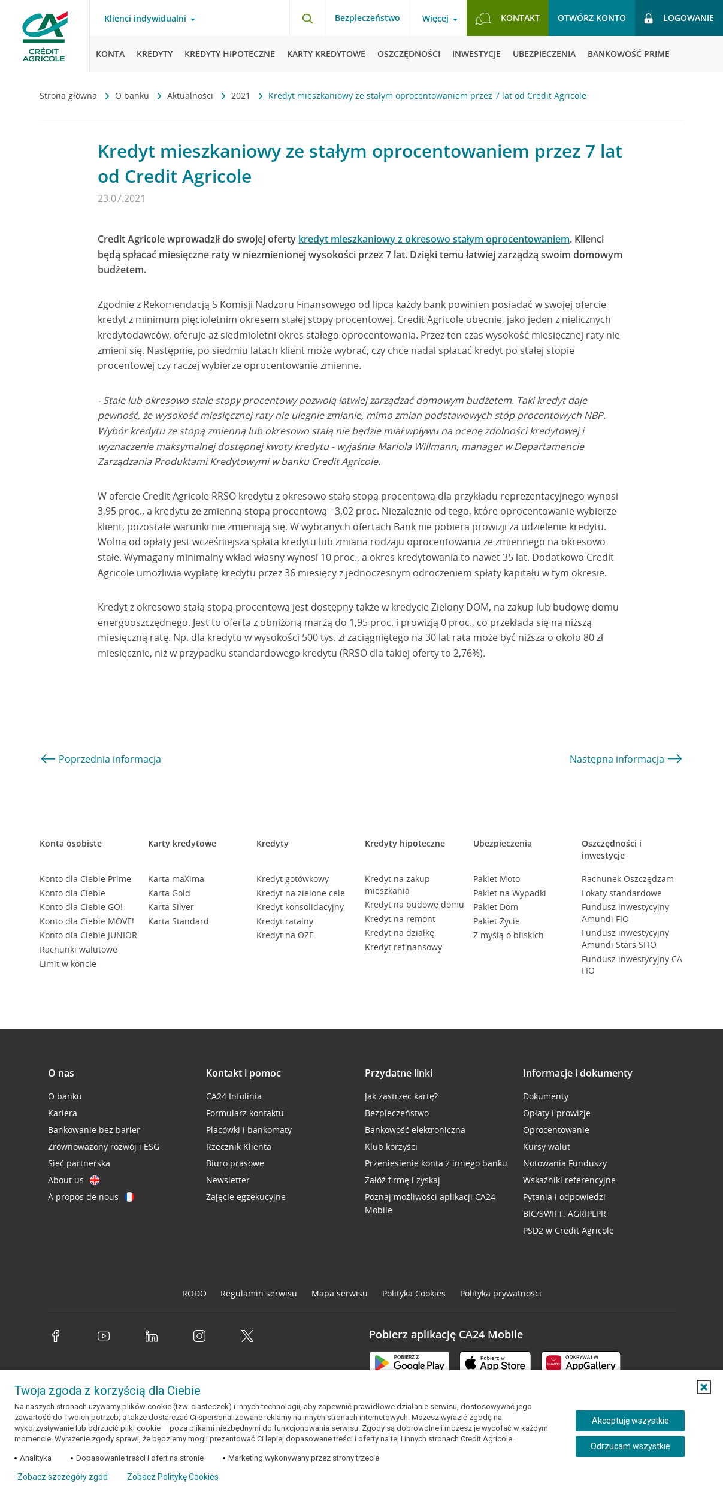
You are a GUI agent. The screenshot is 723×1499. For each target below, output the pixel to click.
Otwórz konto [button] (592, 17)
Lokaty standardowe (622, 893)
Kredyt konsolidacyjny (300, 906)
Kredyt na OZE (285, 935)
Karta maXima (176, 878)
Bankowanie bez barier (94, 1129)
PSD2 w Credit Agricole (568, 1230)
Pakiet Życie (496, 921)
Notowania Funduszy (565, 1163)
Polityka (414, 1293)
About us (73, 1180)
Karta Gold (169, 893)
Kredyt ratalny (284, 921)
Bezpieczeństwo (367, 17)
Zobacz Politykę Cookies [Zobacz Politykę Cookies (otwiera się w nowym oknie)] (173, 1477)
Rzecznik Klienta (238, 1146)
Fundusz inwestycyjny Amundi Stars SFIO (625, 938)
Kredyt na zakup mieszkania (397, 884)
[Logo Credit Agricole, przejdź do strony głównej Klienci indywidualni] (45, 36)
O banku (133, 95)
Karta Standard (178, 921)
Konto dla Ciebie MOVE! (87, 921)
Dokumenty (545, 1096)
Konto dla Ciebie (72, 893)
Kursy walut (546, 1146)
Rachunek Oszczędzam (628, 878)
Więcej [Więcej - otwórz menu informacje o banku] (435, 18)
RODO (194, 1293)
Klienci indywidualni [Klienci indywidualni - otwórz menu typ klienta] (145, 18)
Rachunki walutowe (78, 949)
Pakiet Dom (495, 906)
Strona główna (69, 95)
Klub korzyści (391, 1146)
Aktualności (191, 95)
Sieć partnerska (79, 1163)
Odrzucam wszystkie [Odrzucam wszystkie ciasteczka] (630, 1446)
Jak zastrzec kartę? (401, 1096)
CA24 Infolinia (234, 1096)
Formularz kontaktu (245, 1113)
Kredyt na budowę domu (414, 904)
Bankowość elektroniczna (415, 1129)
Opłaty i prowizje (557, 1113)
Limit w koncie (68, 963)
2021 (242, 95)
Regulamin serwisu (258, 1293)
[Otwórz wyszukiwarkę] (307, 18)
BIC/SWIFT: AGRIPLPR (564, 1213)
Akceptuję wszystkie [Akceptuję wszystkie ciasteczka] (630, 1420)
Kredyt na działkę (399, 932)
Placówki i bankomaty (249, 1129)
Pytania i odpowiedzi (564, 1196)
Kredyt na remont (400, 918)
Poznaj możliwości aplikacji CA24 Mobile (430, 1203)
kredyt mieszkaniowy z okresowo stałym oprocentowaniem (434, 239)
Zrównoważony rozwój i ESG (103, 1146)
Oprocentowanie (556, 1129)
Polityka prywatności (501, 1293)
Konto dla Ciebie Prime (85, 878)
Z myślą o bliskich (508, 935)
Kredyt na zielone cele (300, 893)
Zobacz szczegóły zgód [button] (62, 1477)
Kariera (62, 1113)
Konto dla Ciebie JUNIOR (88, 935)
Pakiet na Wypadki (509, 893)
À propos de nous (91, 1196)
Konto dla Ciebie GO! (81, 906)
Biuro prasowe (235, 1163)
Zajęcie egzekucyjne (246, 1196)
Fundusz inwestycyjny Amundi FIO (625, 912)
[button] (704, 1387)
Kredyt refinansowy (403, 947)
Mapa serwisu (339, 1293)
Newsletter (228, 1180)
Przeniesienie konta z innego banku (436, 1163)
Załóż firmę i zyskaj (402, 1180)
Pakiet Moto (496, 878)
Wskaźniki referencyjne (569, 1180)
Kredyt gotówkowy (292, 878)
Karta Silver (171, 906)
